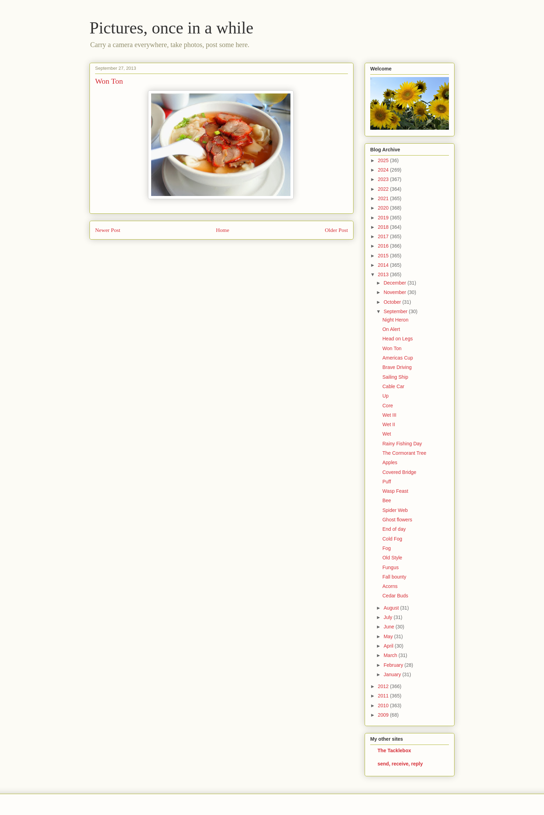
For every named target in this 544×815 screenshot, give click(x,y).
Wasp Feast (395, 491)
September (396, 311)
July (388, 617)
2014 (384, 265)
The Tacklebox (394, 750)
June (389, 626)
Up (385, 396)
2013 (384, 274)
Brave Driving (397, 367)
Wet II (388, 424)
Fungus (390, 567)
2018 (384, 227)
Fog (386, 548)
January (392, 674)
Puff (386, 481)
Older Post (336, 230)
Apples (389, 462)
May (388, 636)
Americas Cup (397, 358)
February (393, 665)
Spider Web (395, 510)
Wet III (389, 415)
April (389, 646)
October (392, 302)
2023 (384, 179)
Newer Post (107, 230)
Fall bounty (394, 577)
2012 (384, 686)
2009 (384, 715)
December (395, 283)
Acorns (390, 586)
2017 (384, 236)
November (395, 292)
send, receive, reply (400, 764)
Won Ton (392, 348)
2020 (384, 208)
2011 (384, 696)
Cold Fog (392, 539)
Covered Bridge (399, 472)
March (390, 655)
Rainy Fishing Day (402, 443)
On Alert (391, 329)
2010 (384, 705)
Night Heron (395, 320)
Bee (386, 500)
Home (222, 230)
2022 (384, 189)
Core (387, 405)
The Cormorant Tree (404, 453)
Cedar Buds (395, 595)
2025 (384, 160)
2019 (384, 217)
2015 (384, 255)
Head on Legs (397, 338)
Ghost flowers (397, 519)
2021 (384, 198)
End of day (394, 529)
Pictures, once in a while (172, 27)
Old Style (392, 557)
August (391, 608)
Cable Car (393, 386)
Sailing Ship (395, 377)
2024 (384, 170)
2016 (384, 246)
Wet (386, 434)
